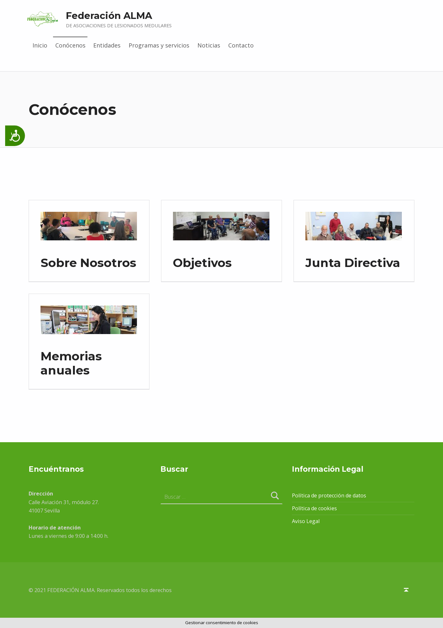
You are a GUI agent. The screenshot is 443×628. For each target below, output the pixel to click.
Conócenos (70, 45)
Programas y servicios (159, 45)
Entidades (107, 45)
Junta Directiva (352, 262)
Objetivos (202, 262)
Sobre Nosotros (88, 262)
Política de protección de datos (329, 495)
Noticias (208, 45)
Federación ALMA (109, 15)
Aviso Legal (306, 521)
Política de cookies (314, 508)
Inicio (39, 45)
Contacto (241, 45)
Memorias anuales (71, 363)
